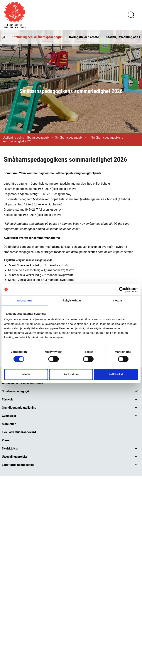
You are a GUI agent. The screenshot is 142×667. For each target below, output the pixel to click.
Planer (6, 440)
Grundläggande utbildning (19, 407)
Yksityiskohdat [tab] (71, 300)
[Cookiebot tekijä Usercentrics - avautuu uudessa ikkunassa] (121, 290)
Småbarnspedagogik (69, 137)
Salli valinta (71, 374)
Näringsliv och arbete (84, 37)
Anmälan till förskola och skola (22, 383)
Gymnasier (9, 416)
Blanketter (9, 424)
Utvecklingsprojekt (14, 456)
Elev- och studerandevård (19, 432)
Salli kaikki (116, 374)
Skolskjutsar (10, 448)
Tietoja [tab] (117, 300)
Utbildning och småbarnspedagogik (37, 37)
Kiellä (26, 374)
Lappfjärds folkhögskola (18, 465)
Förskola (7, 399)
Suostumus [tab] (24, 300)
